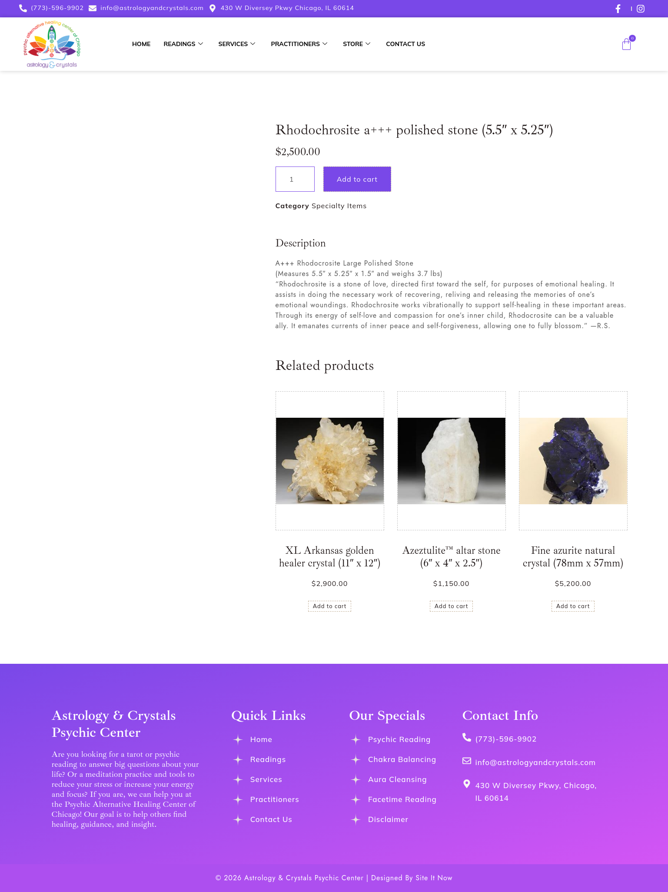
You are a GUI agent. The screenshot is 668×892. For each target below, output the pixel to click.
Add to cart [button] (330, 605)
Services (237, 44)
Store (356, 44)
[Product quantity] (295, 179)
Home (141, 44)
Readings (183, 44)
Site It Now (433, 878)
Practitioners (299, 44)
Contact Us (405, 44)
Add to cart (357, 179)
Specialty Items (339, 205)
